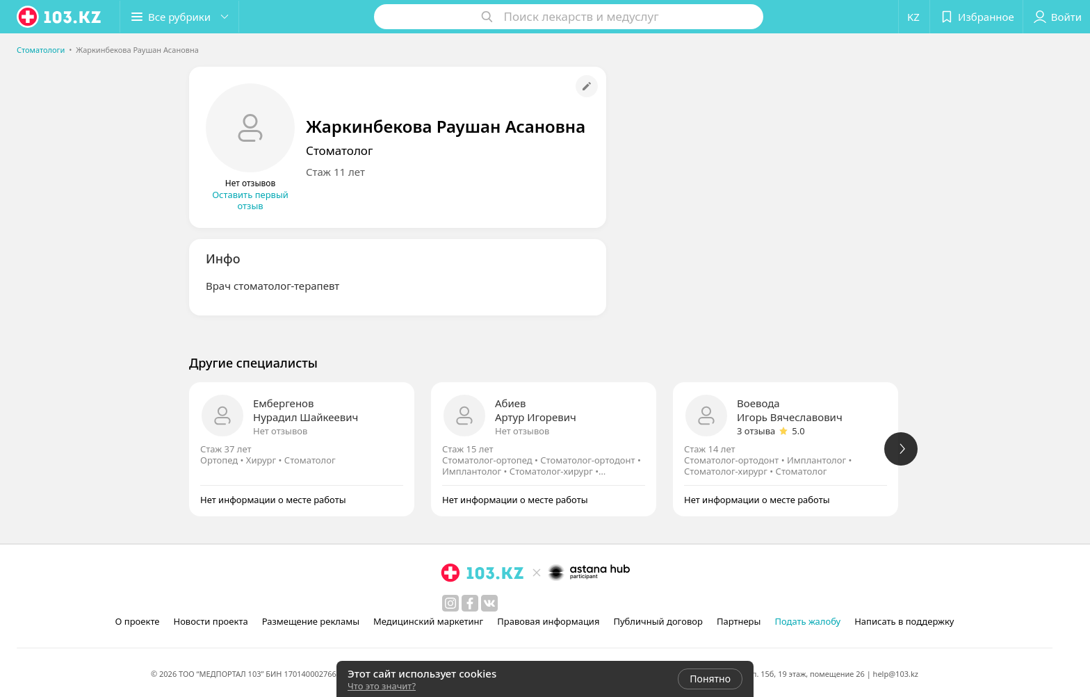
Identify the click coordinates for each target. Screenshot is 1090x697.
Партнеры (739, 621)
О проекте (137, 621)
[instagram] (450, 603)
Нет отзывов (280, 431)
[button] (179, 17)
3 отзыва (756, 431)
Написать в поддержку (904, 621)
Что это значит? (382, 686)
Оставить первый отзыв (250, 200)
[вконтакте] (489, 603)
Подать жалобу (807, 621)
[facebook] (470, 603)
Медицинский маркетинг (428, 621)
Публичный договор (657, 621)
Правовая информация (548, 621)
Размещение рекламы (310, 621)
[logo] (60, 17)
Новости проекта (210, 621)
